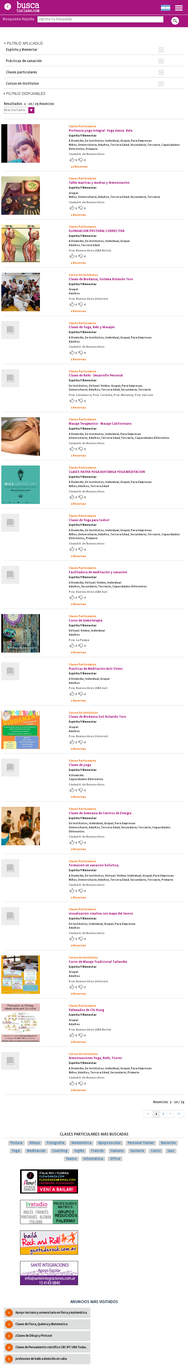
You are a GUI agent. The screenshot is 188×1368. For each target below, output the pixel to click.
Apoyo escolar (109, 1143)
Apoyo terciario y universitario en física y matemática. (46, 1313)
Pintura (16, 1143)
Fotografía (55, 1143)
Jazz (171, 1151)
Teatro (71, 1159)
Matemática (81, 1143)
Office (115, 1159)
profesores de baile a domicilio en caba (36, 1359)
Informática (93, 1159)
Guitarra (137, 1151)
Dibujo (34, 1143)
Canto (156, 1151)
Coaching (59, 1151)
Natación (168, 1143)
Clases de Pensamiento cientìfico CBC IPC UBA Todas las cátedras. (47, 1347)
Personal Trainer (141, 1143)
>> (178, 1113)
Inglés (79, 1151)
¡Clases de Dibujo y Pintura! (28, 1336)
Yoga (16, 1151)
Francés (97, 1151)
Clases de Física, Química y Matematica (36, 1324)
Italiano (116, 1151)
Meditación (36, 1151)
